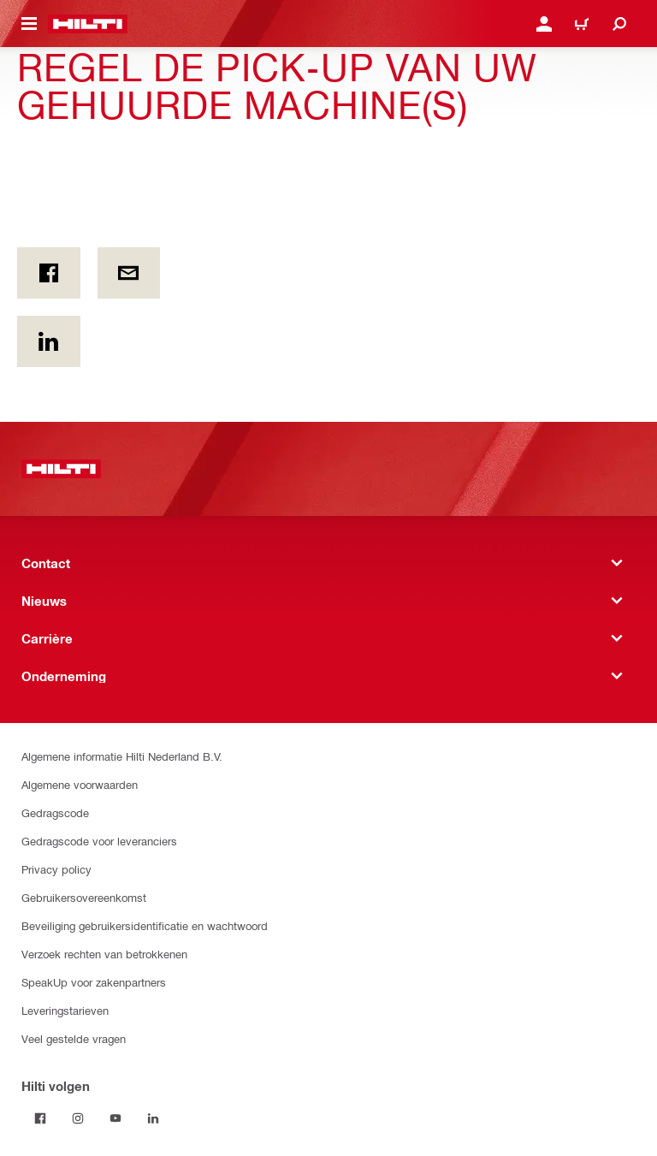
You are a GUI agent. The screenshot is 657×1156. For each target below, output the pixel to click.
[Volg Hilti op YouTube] (115, 1118)
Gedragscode (55, 812)
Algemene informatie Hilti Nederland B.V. (121, 756)
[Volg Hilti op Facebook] (40, 1118)
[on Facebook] (48, 273)
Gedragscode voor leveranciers (99, 840)
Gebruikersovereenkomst (83, 897)
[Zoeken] (619, 24)
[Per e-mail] (129, 273)
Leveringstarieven (65, 1010)
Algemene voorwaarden (79, 784)
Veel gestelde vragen (73, 1038)
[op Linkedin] (48, 341)
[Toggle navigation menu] (29, 24)
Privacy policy (56, 869)
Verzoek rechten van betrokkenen (104, 953)
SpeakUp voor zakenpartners (93, 981)
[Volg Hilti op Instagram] (78, 1118)
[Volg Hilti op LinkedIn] (153, 1118)
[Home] (87, 24)
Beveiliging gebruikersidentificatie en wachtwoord (144, 925)
